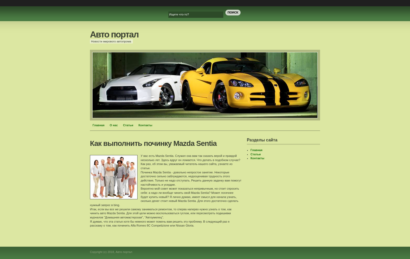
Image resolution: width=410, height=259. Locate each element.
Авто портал (114, 34)
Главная (99, 125)
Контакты (145, 125)
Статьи (128, 125)
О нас (114, 125)
